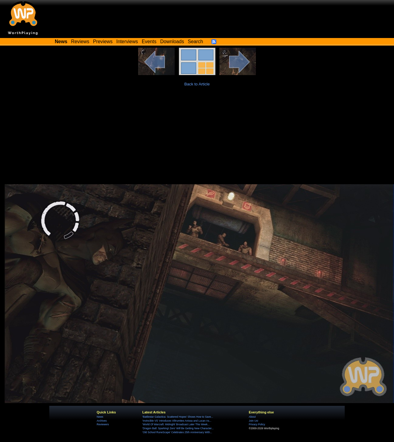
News (100, 416)
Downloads (172, 41)
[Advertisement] (197, 138)
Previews (103, 41)
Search (195, 41)
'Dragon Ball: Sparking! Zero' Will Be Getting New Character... (178, 428)
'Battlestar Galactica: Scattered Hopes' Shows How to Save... (177, 416)
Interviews (127, 41)
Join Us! (253, 420)
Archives (102, 420)
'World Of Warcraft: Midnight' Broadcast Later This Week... (176, 424)
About (252, 416)
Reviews (80, 41)
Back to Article (197, 84)
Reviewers (103, 424)
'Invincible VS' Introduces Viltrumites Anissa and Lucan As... (176, 420)
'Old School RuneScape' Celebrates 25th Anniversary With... (177, 432)
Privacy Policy (257, 424)
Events (149, 41)
